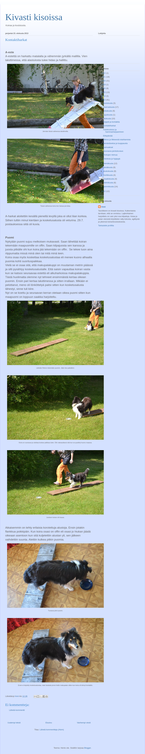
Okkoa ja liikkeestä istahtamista (116, 139)
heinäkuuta (109, 163)
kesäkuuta (108, 167)
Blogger (87, 748)
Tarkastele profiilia (106, 225)
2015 (103, 92)
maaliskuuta (109, 179)
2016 (103, 88)
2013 (103, 100)
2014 (103, 96)
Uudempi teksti (14, 723)
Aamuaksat (108, 147)
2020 (103, 81)
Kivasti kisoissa (33, 17)
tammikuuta (109, 186)
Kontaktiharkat (109, 126)
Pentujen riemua (110, 155)
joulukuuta (108, 103)
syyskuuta (108, 115)
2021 (103, 77)
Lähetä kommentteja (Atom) (52, 729)
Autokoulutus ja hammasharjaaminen (113, 130)
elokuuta (108, 118)
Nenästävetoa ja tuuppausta (115, 143)
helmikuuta (109, 182)
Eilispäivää (107, 136)
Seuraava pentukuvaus (113, 151)
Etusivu (48, 723)
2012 (103, 191)
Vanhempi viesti (84, 723)
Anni (103, 207)
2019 (103, 84)
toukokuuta (109, 171)
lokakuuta (108, 111)
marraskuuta (109, 107)
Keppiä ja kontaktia (111, 122)
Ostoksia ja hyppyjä (111, 159)
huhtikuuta (108, 175)
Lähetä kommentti (17, 710)
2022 (103, 73)
